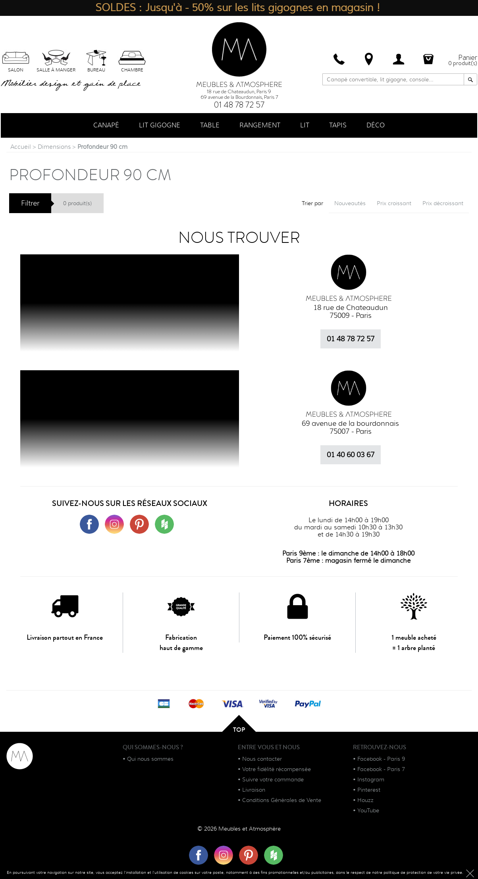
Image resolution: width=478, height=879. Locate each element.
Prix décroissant (442, 203)
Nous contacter (262, 758)
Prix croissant (394, 203)
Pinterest (368, 789)
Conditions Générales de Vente (281, 800)
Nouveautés (350, 203)
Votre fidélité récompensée (276, 769)
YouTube (368, 810)
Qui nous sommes (150, 758)
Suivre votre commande (273, 779)
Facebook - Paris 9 (381, 758)
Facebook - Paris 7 (381, 769)
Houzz (365, 800)
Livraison (253, 789)
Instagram (370, 779)
